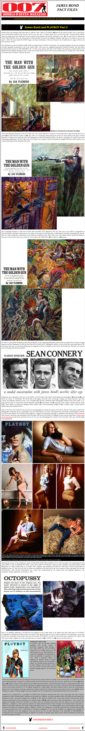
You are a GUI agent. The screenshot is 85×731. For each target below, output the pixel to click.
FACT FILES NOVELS (74, 728)
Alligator (40, 652)
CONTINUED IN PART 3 (43, 719)
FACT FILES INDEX (11, 728)
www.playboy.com (43, 728)
